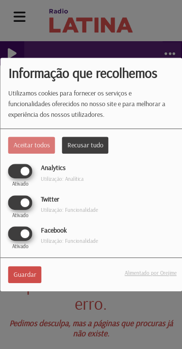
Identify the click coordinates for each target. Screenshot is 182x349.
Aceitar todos (32, 145)
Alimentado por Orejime (151, 273)
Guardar (25, 274)
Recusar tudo (85, 145)
